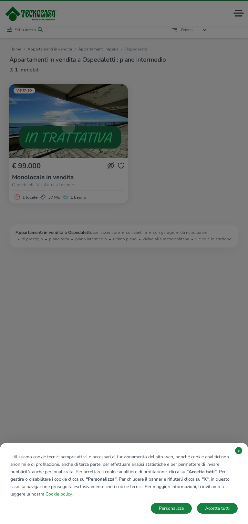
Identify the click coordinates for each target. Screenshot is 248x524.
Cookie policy (59, 494)
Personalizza (171, 508)
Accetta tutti (217, 508)
